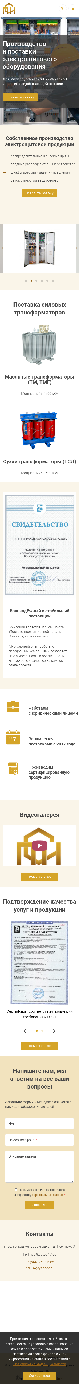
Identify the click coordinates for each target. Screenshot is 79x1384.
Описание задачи (22, 1156)
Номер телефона (21, 1140)
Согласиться (39, 1376)
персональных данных (47, 1195)
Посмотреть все (39, 876)
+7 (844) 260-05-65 (39, 1262)
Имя (11, 1123)
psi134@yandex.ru (40, 1268)
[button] (39, 248)
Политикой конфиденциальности (39, 1364)
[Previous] (4, 248)
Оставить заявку (20, 97)
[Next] (75, 248)
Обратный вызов (62, 8)
